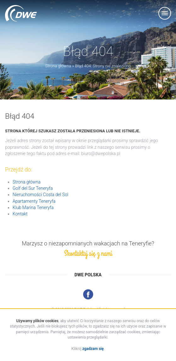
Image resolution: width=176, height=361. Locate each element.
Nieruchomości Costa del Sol (40, 194)
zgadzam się (93, 348)
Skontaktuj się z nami (88, 253)
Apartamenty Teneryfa (34, 201)
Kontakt (20, 213)
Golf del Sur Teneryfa (33, 188)
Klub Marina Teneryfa (33, 207)
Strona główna (58, 65)
